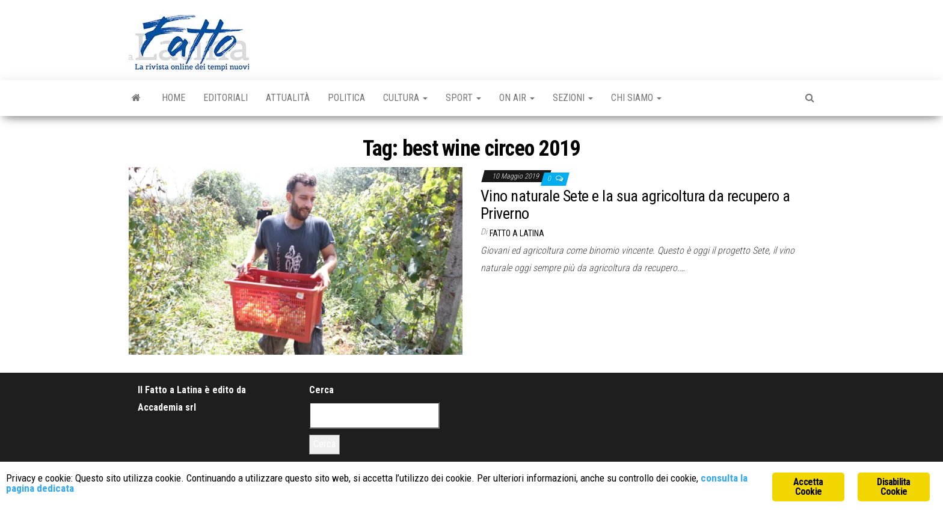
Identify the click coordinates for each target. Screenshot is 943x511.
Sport (463, 97)
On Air (517, 97)
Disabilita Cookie (893, 486)
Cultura (405, 97)
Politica (346, 97)
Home (173, 97)
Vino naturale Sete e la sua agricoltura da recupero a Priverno (635, 204)
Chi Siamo (636, 97)
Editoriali (225, 97)
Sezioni (573, 97)
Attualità (288, 97)
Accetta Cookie (808, 486)
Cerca (321, 390)
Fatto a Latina (517, 233)
